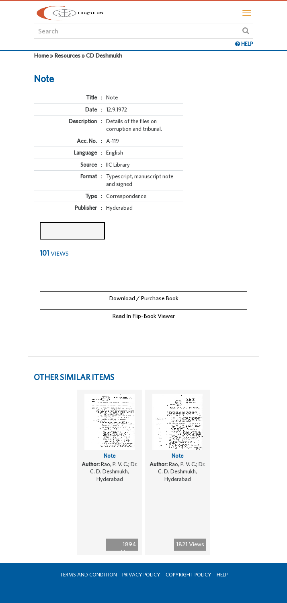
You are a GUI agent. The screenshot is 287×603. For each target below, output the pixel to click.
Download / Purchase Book (143, 298)
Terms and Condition (88, 575)
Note (109, 455)
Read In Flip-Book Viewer (143, 315)
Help (222, 575)
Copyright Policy (188, 575)
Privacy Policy (141, 575)
